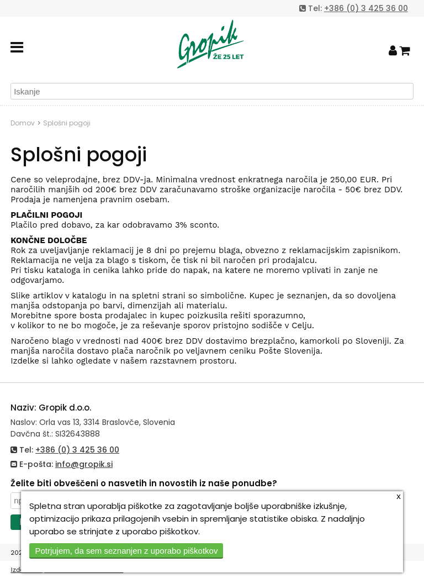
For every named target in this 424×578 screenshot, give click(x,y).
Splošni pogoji (67, 123)
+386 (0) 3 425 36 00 (366, 8)
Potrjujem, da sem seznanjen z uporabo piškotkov (126, 550)
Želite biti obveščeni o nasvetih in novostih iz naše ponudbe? (143, 483)
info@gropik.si (84, 464)
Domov (22, 123)
